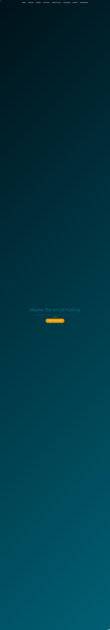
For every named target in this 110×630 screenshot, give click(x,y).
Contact (75, 2)
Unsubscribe (84, 2)
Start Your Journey (55, 321)
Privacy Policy (56, 2)
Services (31, 2)
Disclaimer (66, 2)
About (24, 2)
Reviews (38, 2)
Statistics (46, 2)
